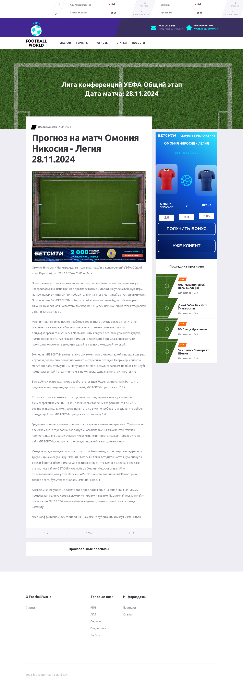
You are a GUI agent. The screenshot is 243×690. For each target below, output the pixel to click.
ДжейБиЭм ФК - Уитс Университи (192, 307)
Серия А (95, 621)
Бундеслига (98, 628)
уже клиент (187, 245)
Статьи (122, 43)
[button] (56, 13)
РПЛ (93, 607)
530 (89, 533)
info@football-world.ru (170, 29)
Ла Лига (95, 635)
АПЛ (93, 614)
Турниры (82, 43)
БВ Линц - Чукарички (192, 329)
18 (132, 533)
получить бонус (187, 228)
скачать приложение (197, 135)
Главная (65, 43)
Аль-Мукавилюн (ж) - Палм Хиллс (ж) (192, 286)
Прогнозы (101, 43)
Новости (138, 43)
